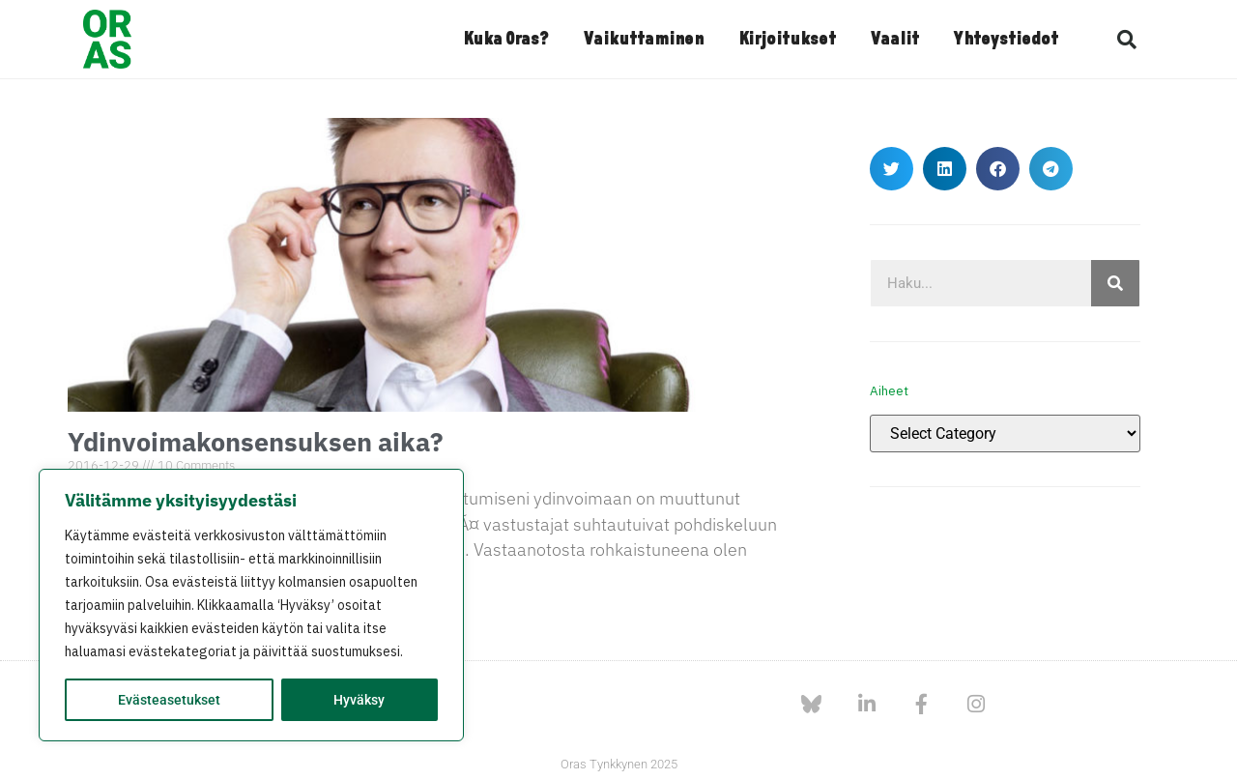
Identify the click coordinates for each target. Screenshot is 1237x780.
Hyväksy (359, 700)
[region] (251, 605)
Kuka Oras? (506, 39)
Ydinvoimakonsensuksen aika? (256, 441)
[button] (1127, 39)
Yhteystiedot (1006, 39)
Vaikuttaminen (644, 39)
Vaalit (895, 39)
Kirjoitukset (787, 39)
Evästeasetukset (169, 700)
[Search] (1115, 283)
